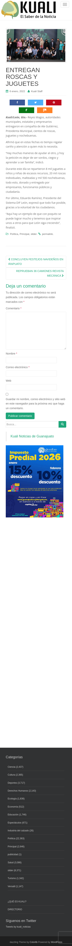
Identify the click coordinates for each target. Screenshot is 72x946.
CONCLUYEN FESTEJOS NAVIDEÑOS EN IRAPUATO (35, 261)
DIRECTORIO (15, 909)
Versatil (11, 886)
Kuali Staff (36, 91)
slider (34, 234)
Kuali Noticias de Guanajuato (32, 436)
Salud (11, 862)
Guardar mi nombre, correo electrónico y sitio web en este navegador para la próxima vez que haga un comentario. (35, 404)
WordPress (56, 942)
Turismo (12, 878)
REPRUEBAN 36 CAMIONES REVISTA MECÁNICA (40, 273)
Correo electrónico (18, 367)
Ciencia (11, 767)
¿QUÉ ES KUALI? (17, 901)
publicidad (13, 854)
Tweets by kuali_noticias (18, 926)
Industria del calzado (18, 830)
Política (14, 234)
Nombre (11, 353)
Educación (13, 814)
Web (8, 380)
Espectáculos (14, 822)
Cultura (11, 774)
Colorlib (33, 942)
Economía (13, 806)
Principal (24, 234)
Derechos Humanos (18, 790)
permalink (47, 234)
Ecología (12, 798)
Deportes (12, 783)
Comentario (14, 308)
